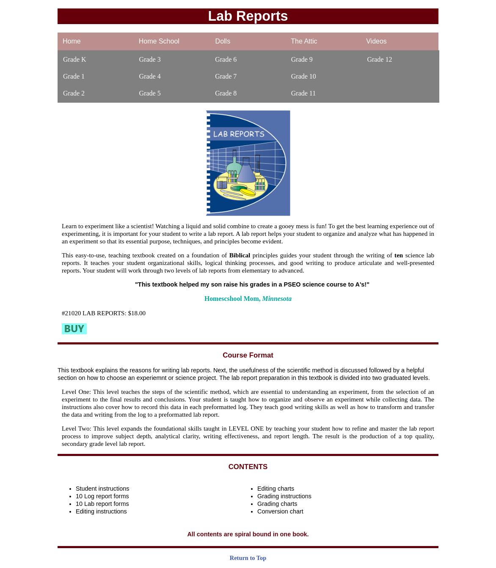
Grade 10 (303, 76)
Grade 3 (150, 59)
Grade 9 (302, 59)
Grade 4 (150, 76)
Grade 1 (74, 76)
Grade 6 (226, 59)
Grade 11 (303, 93)
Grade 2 (74, 93)
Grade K (74, 59)
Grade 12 (379, 59)
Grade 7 (226, 76)
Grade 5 (150, 93)
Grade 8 (226, 93)
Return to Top (248, 557)
